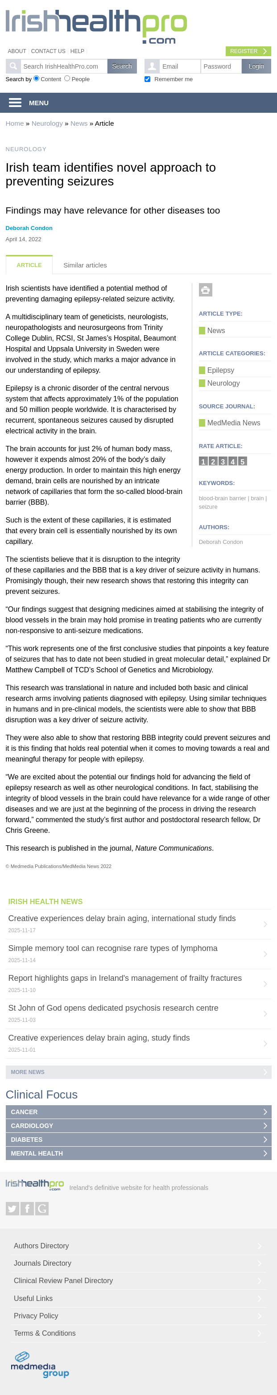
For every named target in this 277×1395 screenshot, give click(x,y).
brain (257, 498)
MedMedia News (233, 423)
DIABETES (27, 1139)
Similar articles (85, 265)
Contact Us (48, 51)
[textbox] (64, 66)
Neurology (47, 123)
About (17, 51)
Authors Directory (41, 1246)
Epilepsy (220, 370)
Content (51, 79)
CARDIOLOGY (32, 1125)
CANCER (24, 1111)
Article (29, 265)
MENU (39, 103)
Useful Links (33, 1298)
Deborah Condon (29, 228)
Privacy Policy (36, 1316)
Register (243, 51)
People (81, 79)
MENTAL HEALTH (37, 1153)
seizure (208, 506)
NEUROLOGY (26, 149)
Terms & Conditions (45, 1333)
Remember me (173, 79)
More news (28, 1072)
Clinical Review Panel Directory (63, 1280)
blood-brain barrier (222, 498)
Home (15, 123)
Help (77, 51)
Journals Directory (42, 1263)
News (78, 123)
